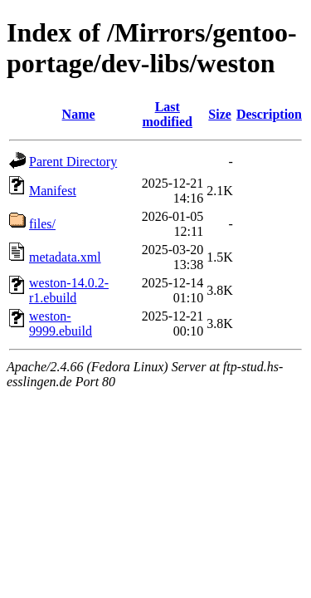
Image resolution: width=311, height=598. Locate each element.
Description (269, 114)
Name (78, 114)
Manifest (52, 191)
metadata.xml (65, 257)
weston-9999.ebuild (60, 323)
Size (219, 114)
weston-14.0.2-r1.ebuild (69, 290)
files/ (42, 224)
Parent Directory (73, 161)
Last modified (167, 114)
